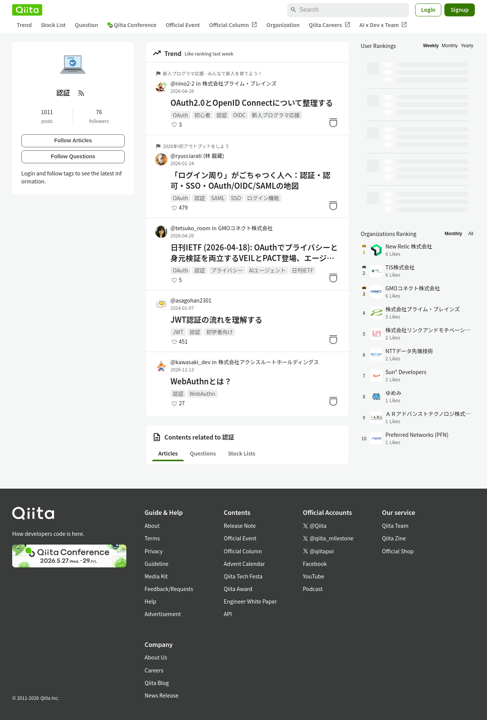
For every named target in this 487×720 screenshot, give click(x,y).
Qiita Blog (157, 683)
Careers (154, 670)
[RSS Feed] (81, 92)
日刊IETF (302, 270)
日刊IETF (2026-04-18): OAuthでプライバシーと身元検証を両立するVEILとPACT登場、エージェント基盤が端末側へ (254, 252)
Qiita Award (238, 589)
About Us (156, 657)
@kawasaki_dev (190, 362)
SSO (236, 198)
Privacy (153, 551)
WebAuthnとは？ (201, 381)
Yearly (467, 45)
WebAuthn (202, 393)
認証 (221, 115)
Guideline (157, 563)
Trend (24, 25)
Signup (459, 9)
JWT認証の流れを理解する (216, 319)
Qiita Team (395, 525)
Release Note (240, 525)
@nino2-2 (182, 83)
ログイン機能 (263, 198)
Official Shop (398, 551)
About (152, 525)
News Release (161, 695)
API (228, 614)
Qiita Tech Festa (243, 576)
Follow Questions (73, 156)
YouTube (313, 576)
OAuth (180, 115)
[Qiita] (27, 10)
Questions (203, 453)
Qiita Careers (329, 25)
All (470, 233)
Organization (282, 25)
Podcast (313, 589)
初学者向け (219, 332)
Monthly (450, 45)
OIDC (239, 115)
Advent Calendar (244, 563)
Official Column (233, 25)
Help (150, 601)
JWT (178, 332)
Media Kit (156, 576)
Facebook (315, 563)
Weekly (431, 45)
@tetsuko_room (190, 228)
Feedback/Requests (169, 589)
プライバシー (227, 270)
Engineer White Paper (250, 601)
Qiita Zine (394, 538)
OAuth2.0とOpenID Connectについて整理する (251, 102)
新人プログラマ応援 (276, 115)
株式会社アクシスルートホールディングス (268, 362)
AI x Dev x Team (383, 25)
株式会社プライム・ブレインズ (239, 83)
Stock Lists (241, 453)
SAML (218, 198)
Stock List (53, 25)
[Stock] (333, 122)
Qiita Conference (132, 25)
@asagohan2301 (191, 300)
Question (86, 25)
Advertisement (163, 614)
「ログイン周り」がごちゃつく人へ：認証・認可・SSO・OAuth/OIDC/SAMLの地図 (250, 180)
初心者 (202, 115)
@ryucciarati (197, 155)
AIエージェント (267, 270)
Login (428, 9)
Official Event (183, 25)
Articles (168, 453)
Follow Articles (73, 140)
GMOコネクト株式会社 (245, 228)
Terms (152, 538)
